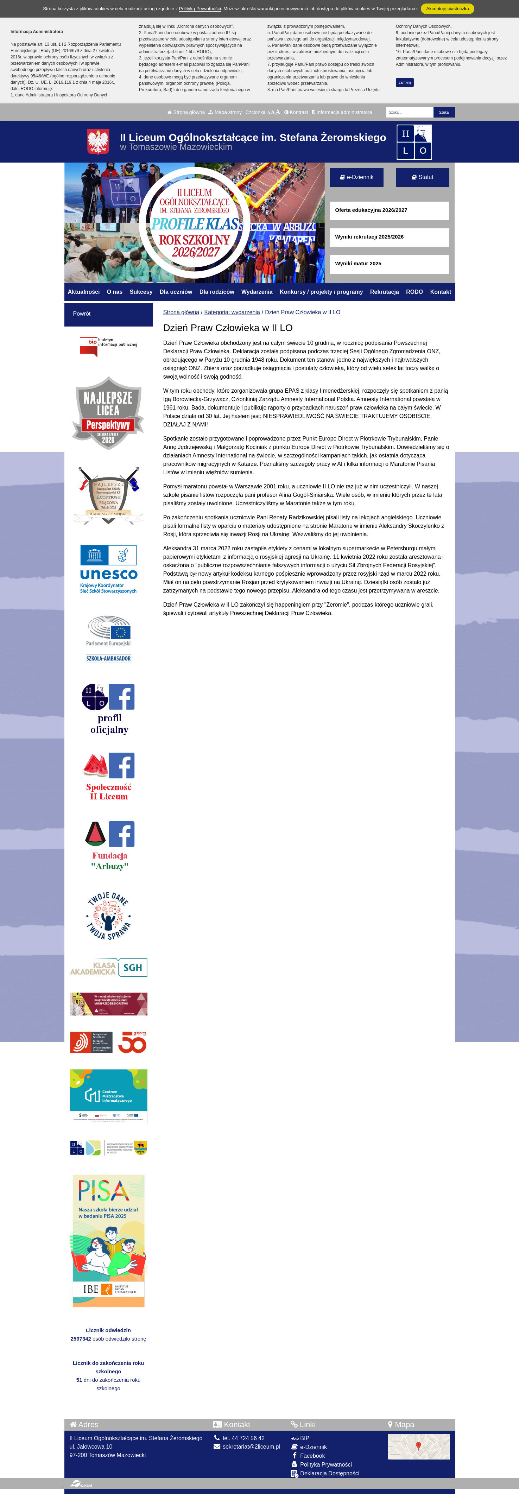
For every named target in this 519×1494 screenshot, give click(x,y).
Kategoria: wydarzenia (232, 312)
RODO (414, 292)
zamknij (405, 82)
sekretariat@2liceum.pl (246, 1447)
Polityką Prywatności (200, 8)
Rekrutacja (384, 292)
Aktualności (84, 292)
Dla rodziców (217, 292)
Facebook (308, 1455)
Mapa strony (225, 112)
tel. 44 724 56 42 (239, 1438)
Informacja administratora (342, 112)
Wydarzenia (257, 292)
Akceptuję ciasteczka (447, 8)
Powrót (82, 314)
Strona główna (186, 112)
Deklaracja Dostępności (325, 1474)
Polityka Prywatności (321, 1464)
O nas (114, 292)
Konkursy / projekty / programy (321, 292)
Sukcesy (141, 292)
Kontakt (440, 292)
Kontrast (296, 112)
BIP (300, 1438)
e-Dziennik (356, 177)
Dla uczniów (176, 292)
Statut (422, 177)
